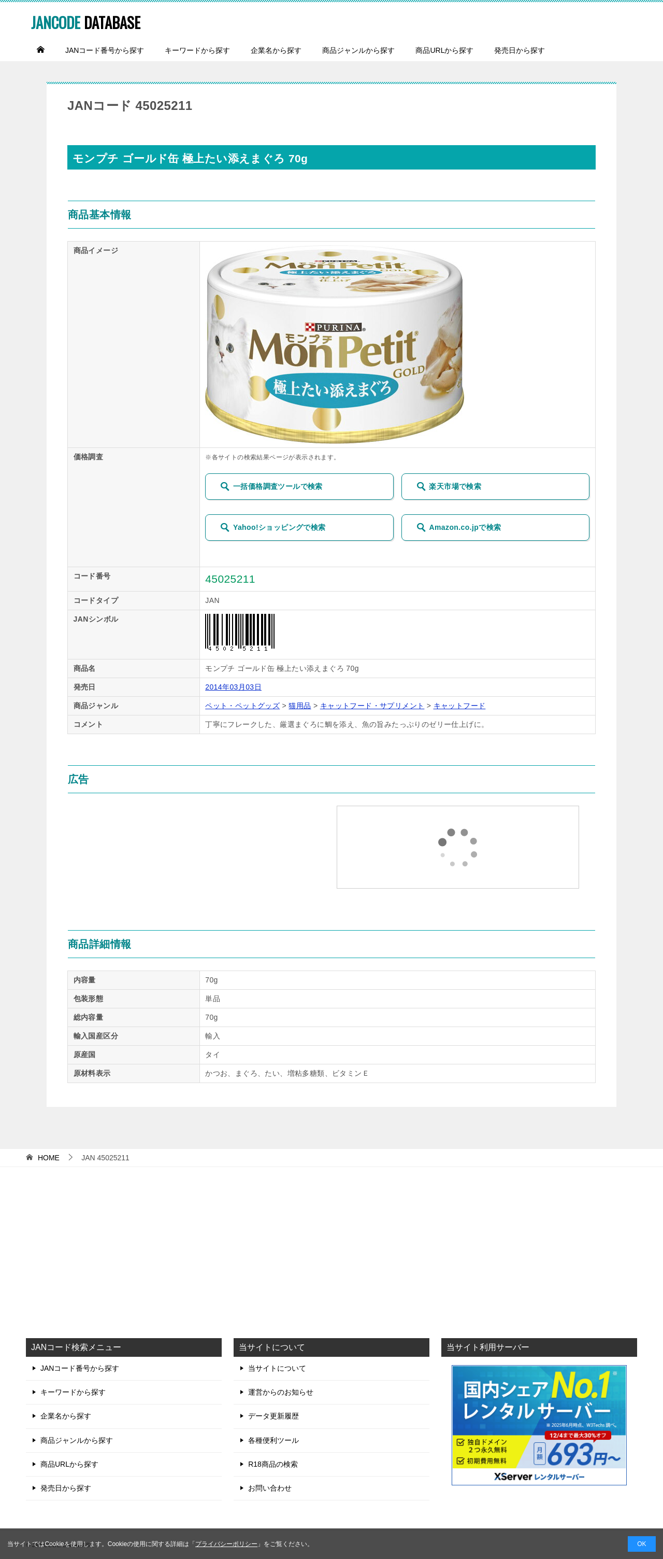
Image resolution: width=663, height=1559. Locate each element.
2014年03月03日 (233, 687)
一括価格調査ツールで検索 (271, 486)
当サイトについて (277, 1368)
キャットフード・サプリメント (372, 705)
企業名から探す (276, 50)
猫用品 (300, 705)
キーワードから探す (197, 50)
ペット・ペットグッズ (242, 705)
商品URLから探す (444, 50)
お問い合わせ (270, 1488)
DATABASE (96, 20)
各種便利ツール (273, 1440)
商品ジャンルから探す (358, 50)
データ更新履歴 (273, 1416)
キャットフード (460, 705)
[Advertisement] (331, 1250)
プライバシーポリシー (226, 1544)
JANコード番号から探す (104, 50)
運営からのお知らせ (280, 1392)
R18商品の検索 (273, 1464)
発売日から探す (519, 50)
